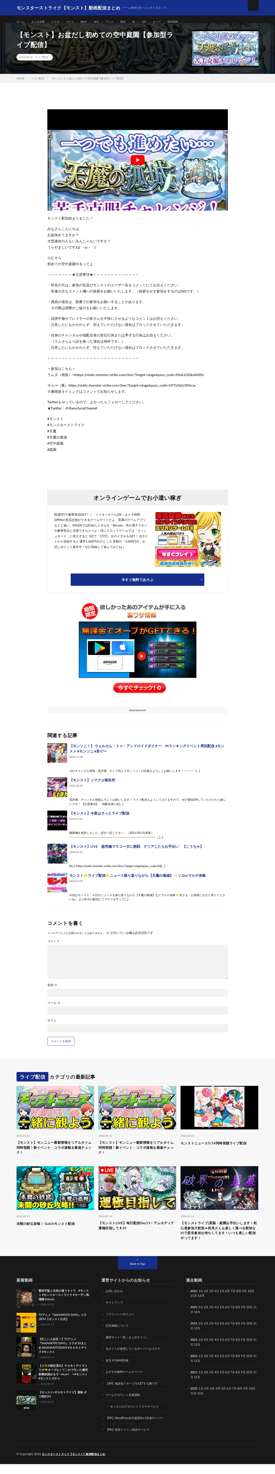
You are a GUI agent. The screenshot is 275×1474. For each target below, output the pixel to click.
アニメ (118, 22)
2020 (193, 1399)
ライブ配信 (41, 62)
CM (154, 22)
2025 (193, 1318)
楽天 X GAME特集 (118, 1371)
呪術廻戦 (186, 22)
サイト (52, 1025)
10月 (253, 1318)
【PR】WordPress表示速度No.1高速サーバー (137, 1428)
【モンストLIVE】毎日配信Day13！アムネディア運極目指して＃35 (135, 1234)
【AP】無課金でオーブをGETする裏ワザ (134, 1394)
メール (54, 1008)
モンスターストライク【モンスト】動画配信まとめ (76, 1464)
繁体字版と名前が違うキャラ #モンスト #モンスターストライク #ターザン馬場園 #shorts (64, 1306)
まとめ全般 (40, 22)
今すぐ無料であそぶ (137, 585)
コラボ (59, 22)
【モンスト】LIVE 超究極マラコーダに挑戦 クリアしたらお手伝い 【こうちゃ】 (136, 852)
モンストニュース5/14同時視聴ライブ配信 (218, 1151)
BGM (90, 22)
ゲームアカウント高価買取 (124, 1405)
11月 (193, 1323)
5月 (224, 1302)
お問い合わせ (115, 1302)
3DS (104, 22)
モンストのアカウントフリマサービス (136, 1417)
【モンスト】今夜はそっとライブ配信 (99, 818)
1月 (201, 1302)
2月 (207, 1302)
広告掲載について (118, 1337)
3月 (212, 1302)
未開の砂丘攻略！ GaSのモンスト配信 (51, 1231)
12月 (201, 1323)
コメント (53, 946)
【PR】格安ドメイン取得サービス (129, 1439)
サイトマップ (115, 1314)
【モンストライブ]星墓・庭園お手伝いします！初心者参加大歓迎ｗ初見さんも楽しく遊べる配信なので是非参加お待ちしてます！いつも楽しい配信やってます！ (219, 1240)
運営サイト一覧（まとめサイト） (129, 1348)
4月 (218, 1302)
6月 (229, 1318)
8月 (241, 1318)
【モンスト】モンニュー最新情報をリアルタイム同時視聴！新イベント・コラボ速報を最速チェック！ (55, 1154)
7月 (235, 1318)
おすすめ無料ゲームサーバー (126, 1382)
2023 (193, 1350)
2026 (193, 1302)
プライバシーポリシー (121, 1325)
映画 (132, 22)
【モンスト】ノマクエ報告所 (92, 785)
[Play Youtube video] (137, 165)
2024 (193, 1334)
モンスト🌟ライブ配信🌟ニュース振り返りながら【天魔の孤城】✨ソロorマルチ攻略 (137, 881)
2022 (193, 1366)
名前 (52, 990)
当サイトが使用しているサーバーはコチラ (135, 1359)
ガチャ (75, 22)
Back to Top (138, 1275)
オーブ (168, 22)
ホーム (21, 22)
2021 (193, 1383)
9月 (246, 1318)
